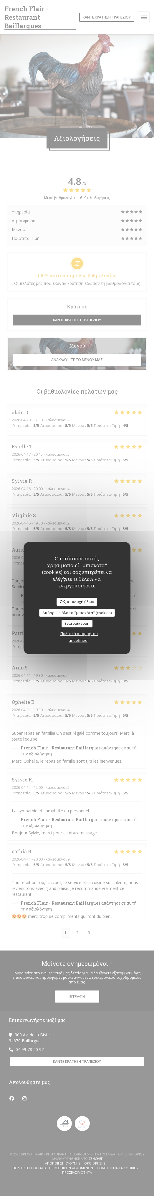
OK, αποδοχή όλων (77, 601)
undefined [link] (78, 640)
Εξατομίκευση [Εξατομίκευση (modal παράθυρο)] (77, 623)
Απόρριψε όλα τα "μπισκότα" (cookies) (77, 612)
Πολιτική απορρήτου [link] (79, 633)
